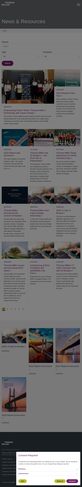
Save (22, 481)
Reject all (60, 481)
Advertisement (23, 473)
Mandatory (22, 469)
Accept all (72, 481)
